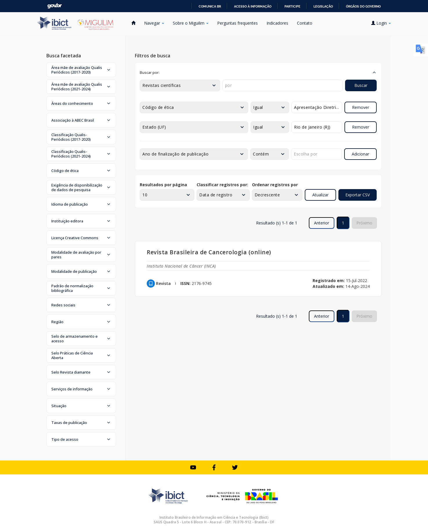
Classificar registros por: (222, 184)
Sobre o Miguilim (190, 23)
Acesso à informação (252, 6)
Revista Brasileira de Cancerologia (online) (209, 252)
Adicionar (360, 154)
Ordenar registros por (275, 184)
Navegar (154, 23)
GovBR (54, 6)
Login (381, 23)
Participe (292, 6)
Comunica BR (210, 6)
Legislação (323, 6)
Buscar (361, 85)
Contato (304, 23)
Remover (360, 107)
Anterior (321, 223)
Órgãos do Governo (363, 6)
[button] (81, 70)
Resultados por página (163, 184)
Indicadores (277, 23)
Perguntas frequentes (237, 23)
